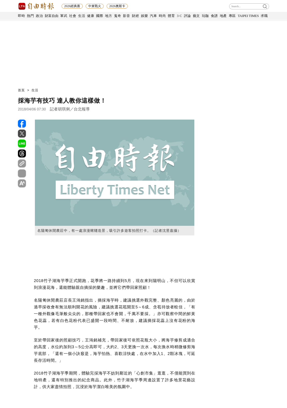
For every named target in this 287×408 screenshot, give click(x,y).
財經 (135, 16)
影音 (126, 16)
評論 (187, 16)
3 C (179, 16)
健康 (90, 16)
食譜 (214, 16)
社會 (72, 16)
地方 (108, 16)
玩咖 (205, 16)
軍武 (63, 16)
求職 (264, 16)
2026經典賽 (72, 6)
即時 (21, 16)
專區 (232, 16)
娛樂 (144, 16)
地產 (223, 16)
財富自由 (51, 16)
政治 (39, 16)
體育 (171, 16)
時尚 (162, 16)
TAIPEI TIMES (248, 16)
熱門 (30, 16)
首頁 (21, 90)
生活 (81, 16)
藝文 (196, 16)
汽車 (153, 16)
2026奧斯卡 (117, 6)
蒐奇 (117, 16)
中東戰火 (94, 6)
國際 (99, 16)
